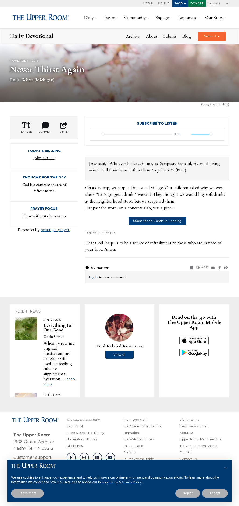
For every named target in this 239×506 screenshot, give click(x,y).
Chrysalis (129, 452)
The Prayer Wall (134, 419)
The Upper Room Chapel (199, 446)
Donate (197, 3)
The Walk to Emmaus (139, 439)
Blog (186, 36)
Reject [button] (188, 493)
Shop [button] (178, 3)
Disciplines (75, 446)
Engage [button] (162, 18)
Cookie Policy (131, 482)
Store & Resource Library (85, 433)
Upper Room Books (82, 439)
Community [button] (135, 18)
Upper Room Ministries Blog (201, 439)
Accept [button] (214, 493)
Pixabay (222, 104)
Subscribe (211, 36)
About (151, 36)
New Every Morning (194, 426)
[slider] (136, 134)
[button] (225, 467)
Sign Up (164, 3)
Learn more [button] (27, 493)
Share (63, 127)
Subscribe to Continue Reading (157, 221)
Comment (45, 127)
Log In (148, 3)
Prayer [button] (109, 18)
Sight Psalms (189, 419)
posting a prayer (55, 230)
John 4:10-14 (44, 157)
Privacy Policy (108, 482)
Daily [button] (89, 18)
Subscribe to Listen (157, 123)
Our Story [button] (214, 18)
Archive (133, 36)
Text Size (26, 127)
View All (119, 354)
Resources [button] (187, 18)
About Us (186, 433)
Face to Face (133, 446)
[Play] (96, 134)
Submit (169, 36)
